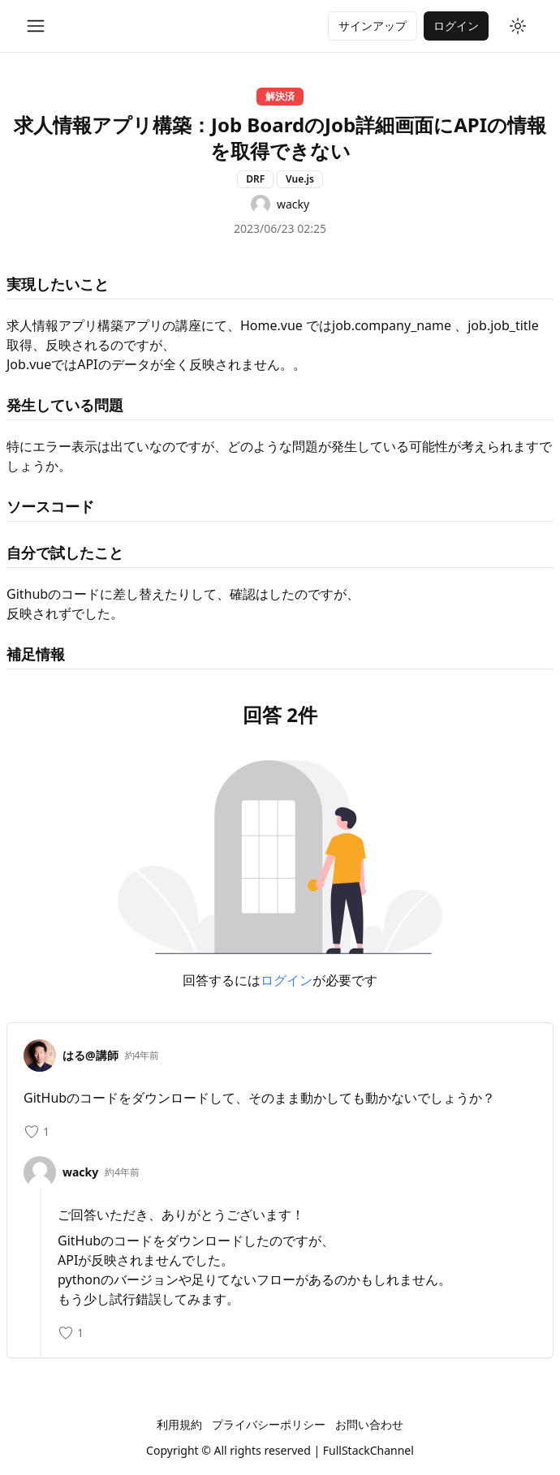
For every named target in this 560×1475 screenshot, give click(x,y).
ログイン (286, 980)
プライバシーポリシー (268, 1424)
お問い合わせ (369, 1424)
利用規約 (179, 1424)
